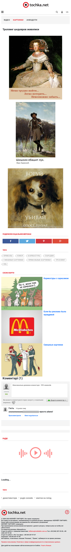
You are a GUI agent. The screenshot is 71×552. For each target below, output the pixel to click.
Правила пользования (8, 542)
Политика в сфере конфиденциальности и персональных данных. (38, 542)
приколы (7, 256)
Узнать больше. (46, 545)
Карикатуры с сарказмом (56, 278)
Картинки (18, 20)
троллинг (60, 260)
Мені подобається (31, 415)
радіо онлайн (26, 498)
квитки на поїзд (43, 498)
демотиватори (10, 498)
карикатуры (34, 256)
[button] (62, 12)
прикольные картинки (39, 260)
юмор (20, 256)
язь (5, 264)
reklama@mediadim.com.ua (38, 531)
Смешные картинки (53, 345)
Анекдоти (31, 20)
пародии (49, 256)
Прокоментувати (15, 415)
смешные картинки (13, 260)
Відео (7, 20)
